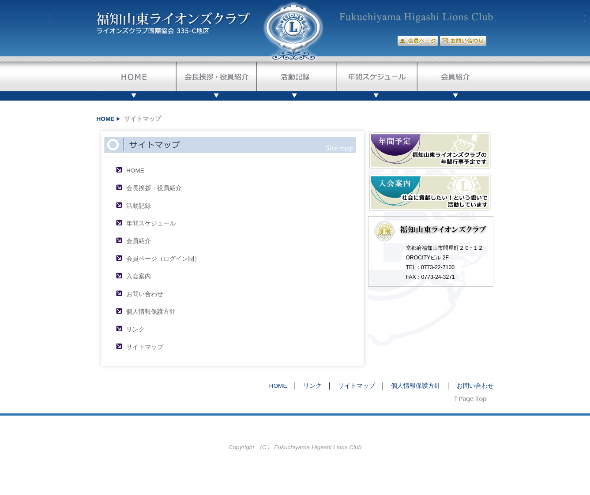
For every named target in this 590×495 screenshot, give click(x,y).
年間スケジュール (151, 223)
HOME (106, 119)
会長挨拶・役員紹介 (154, 188)
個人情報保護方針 (151, 311)
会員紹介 (138, 241)
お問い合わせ (144, 294)
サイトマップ (144, 347)
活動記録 (138, 205)
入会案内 (138, 276)
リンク (135, 329)
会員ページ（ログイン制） (163, 258)
